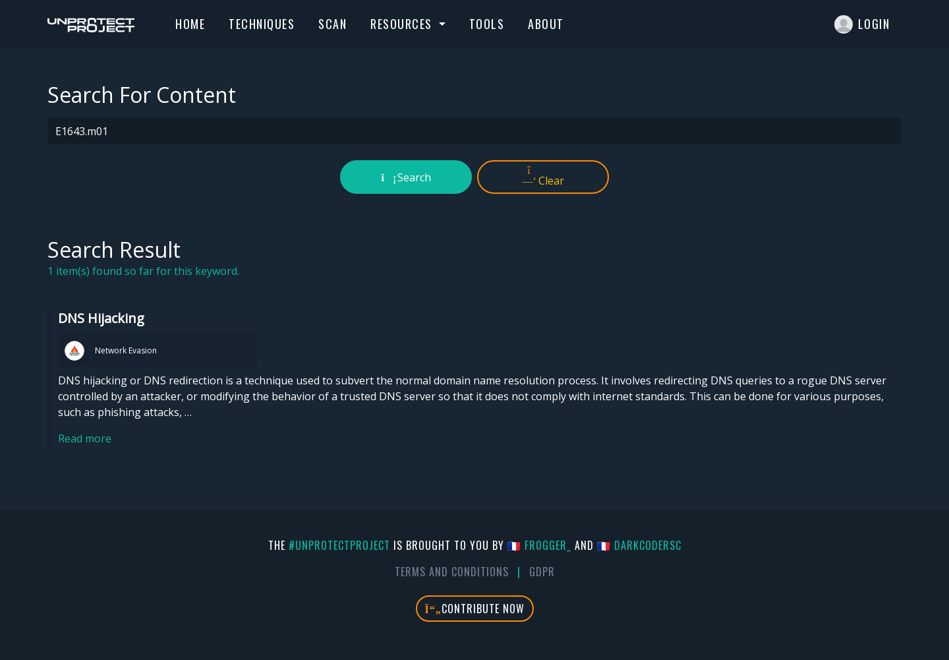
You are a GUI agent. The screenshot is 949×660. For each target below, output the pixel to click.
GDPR (542, 572)
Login (862, 24)
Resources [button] (403, 23)
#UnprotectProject (339, 545)
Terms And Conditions (452, 572)
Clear (543, 176)
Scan (332, 23)
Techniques (262, 23)
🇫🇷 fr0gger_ (539, 545)
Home (190, 23)
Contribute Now (475, 608)
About (546, 23)
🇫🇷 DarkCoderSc (639, 545)
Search (406, 177)
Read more (84, 438)
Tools (487, 23)
